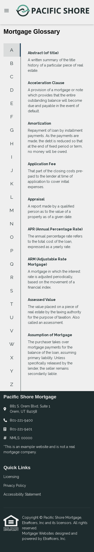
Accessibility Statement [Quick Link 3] (22, 494)
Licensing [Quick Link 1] (11, 477)
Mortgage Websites (38, 533)
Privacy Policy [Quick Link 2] (15, 486)
